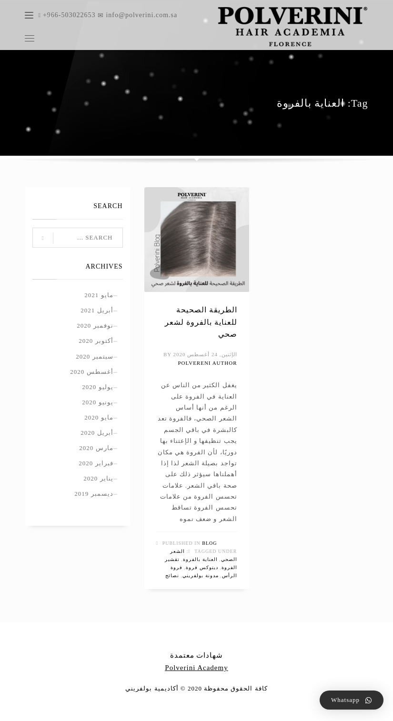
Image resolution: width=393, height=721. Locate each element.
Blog (209, 543)
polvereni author (207, 363)
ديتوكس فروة (202, 567)
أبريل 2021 (97, 310)
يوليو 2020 (97, 387)
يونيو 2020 (97, 402)
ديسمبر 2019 (93, 493)
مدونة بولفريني (200, 575)
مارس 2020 (96, 447)
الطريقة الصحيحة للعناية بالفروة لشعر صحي (201, 322)
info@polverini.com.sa (137, 15)
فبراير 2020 (96, 463)
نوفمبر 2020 (95, 325)
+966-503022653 (70, 15)
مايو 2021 (98, 295)
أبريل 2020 (97, 432)
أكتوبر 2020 (96, 340)
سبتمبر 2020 (94, 356)
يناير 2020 (98, 478)
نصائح (172, 575)
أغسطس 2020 (91, 371)
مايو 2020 (98, 417)
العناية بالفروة (200, 559)
